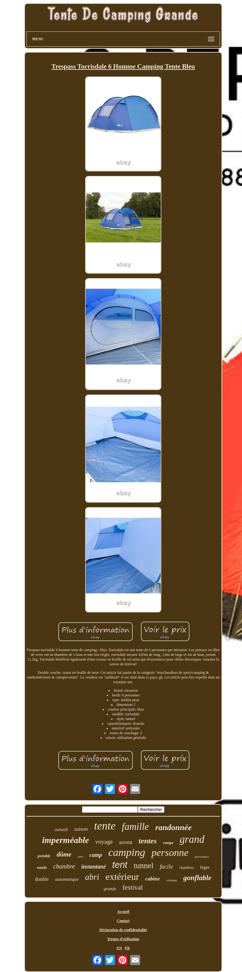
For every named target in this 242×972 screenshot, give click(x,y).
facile (166, 866)
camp (95, 855)
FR (127, 948)
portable (43, 856)
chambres (186, 867)
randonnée (173, 827)
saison (81, 829)
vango (168, 842)
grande (110, 888)
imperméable (65, 840)
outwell (61, 829)
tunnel (143, 865)
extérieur (122, 876)
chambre (64, 866)
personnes (202, 856)
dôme (64, 854)
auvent (125, 842)
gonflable (197, 878)
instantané (93, 866)
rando (42, 867)
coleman (171, 880)
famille (135, 826)
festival (132, 887)
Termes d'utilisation (123, 939)
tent (119, 865)
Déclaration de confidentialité (123, 930)
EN (119, 948)
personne (170, 852)
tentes (148, 841)
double (42, 879)
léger (205, 867)
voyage (104, 841)
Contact (123, 921)
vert (80, 856)
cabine (152, 879)
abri (92, 877)
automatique (67, 879)
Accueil (123, 911)
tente (104, 826)
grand (192, 839)
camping (126, 852)
